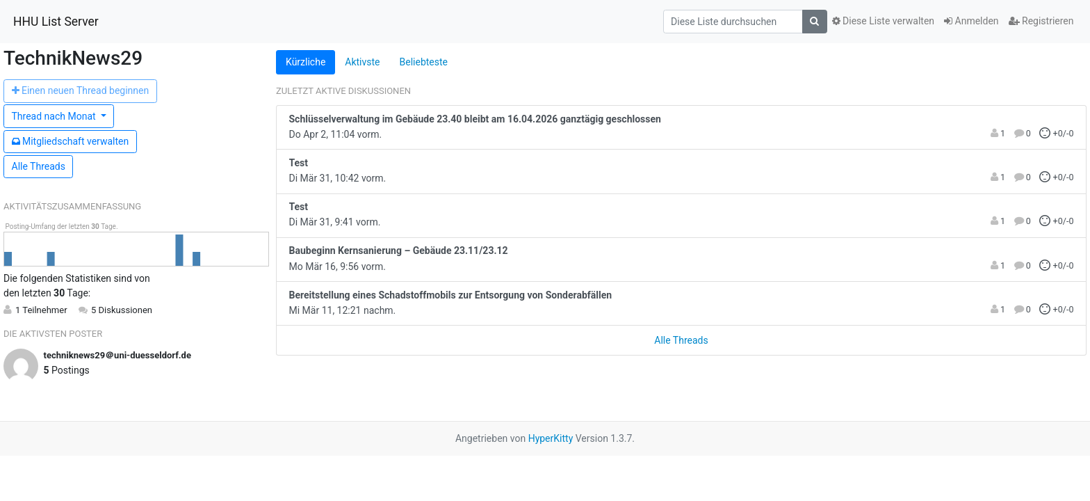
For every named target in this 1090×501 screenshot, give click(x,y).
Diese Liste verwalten (883, 20)
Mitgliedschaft (70, 141)
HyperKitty (551, 438)
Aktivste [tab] (362, 61)
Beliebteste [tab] (424, 61)
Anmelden (971, 20)
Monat (55, 116)
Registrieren (1041, 20)
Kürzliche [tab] (305, 61)
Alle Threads (38, 166)
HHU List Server (56, 22)
